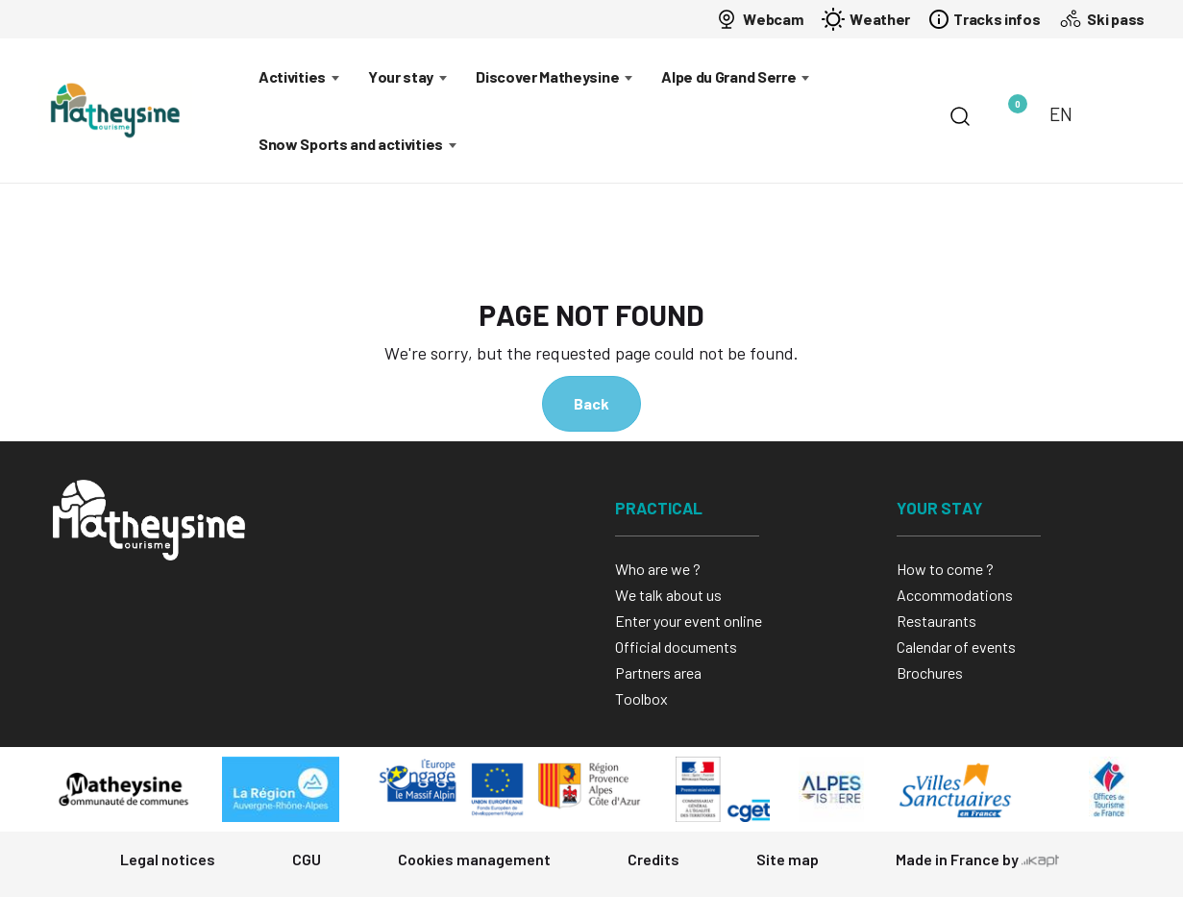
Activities (292, 76)
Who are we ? (658, 569)
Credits (653, 859)
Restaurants (936, 620)
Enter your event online (688, 620)
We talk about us (668, 595)
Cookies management (474, 859)
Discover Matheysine (547, 76)
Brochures (930, 672)
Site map (787, 859)
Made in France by (977, 859)
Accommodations (955, 595)
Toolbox (641, 698)
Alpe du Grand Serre (728, 76)
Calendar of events (956, 646)
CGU (306, 859)
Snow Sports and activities (351, 144)
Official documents (676, 646)
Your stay (400, 76)
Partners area (658, 672)
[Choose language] (1071, 114)
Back (591, 403)
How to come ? (945, 569)
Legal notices (167, 859)
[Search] (960, 116)
